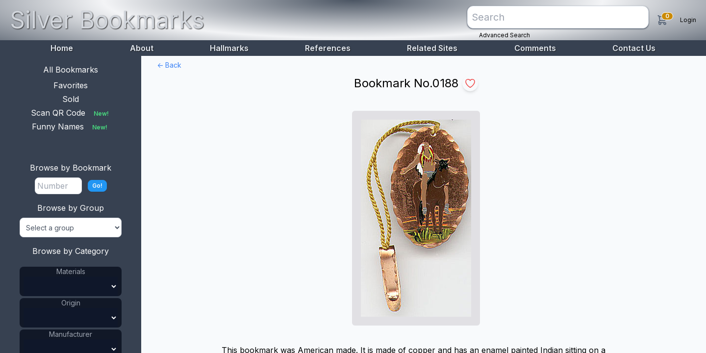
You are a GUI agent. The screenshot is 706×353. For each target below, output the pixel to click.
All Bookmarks (70, 70)
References (328, 48)
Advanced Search (504, 35)
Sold (70, 99)
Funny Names (70, 126)
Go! (97, 185)
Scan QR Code (71, 113)
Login (688, 20)
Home (61, 48)
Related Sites (432, 48)
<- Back (169, 65)
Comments (535, 48)
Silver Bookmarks (107, 19)
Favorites (70, 85)
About (141, 48)
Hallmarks (229, 48)
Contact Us (634, 48)
